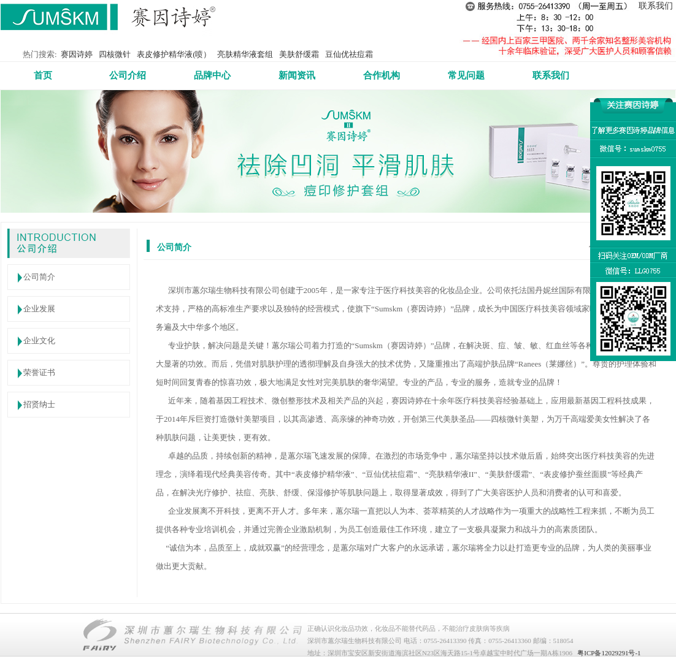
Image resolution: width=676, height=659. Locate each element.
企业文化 (39, 340)
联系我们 (656, 5)
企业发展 (39, 308)
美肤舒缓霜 (299, 54)
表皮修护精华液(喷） (174, 54)
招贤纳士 (39, 404)
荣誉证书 (39, 372)
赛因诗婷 (77, 54)
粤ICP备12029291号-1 (608, 653)
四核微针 (115, 54)
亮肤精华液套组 (245, 54)
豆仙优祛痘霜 (349, 54)
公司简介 (39, 276)
